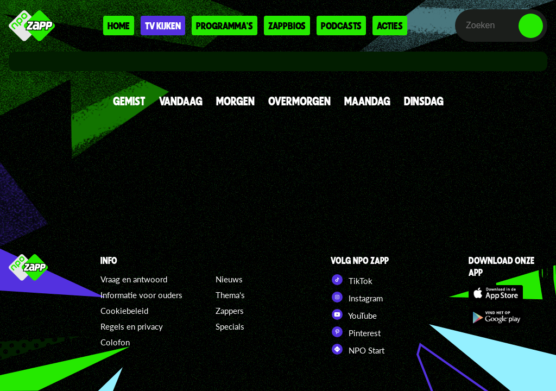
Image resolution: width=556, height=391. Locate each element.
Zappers (230, 311)
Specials (230, 326)
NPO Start (357, 349)
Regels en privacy (131, 326)
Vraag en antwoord (133, 279)
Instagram (357, 297)
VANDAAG (181, 100)
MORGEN (235, 100)
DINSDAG (424, 100)
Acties (390, 25)
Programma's (224, 25)
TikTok (351, 279)
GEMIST (129, 100)
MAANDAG (367, 100)
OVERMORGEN (299, 100)
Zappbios (287, 25)
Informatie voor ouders (141, 295)
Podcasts (341, 25)
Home (119, 25)
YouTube (354, 314)
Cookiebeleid (124, 311)
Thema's (230, 295)
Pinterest (356, 331)
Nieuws (229, 279)
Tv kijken (163, 25)
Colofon (115, 342)
